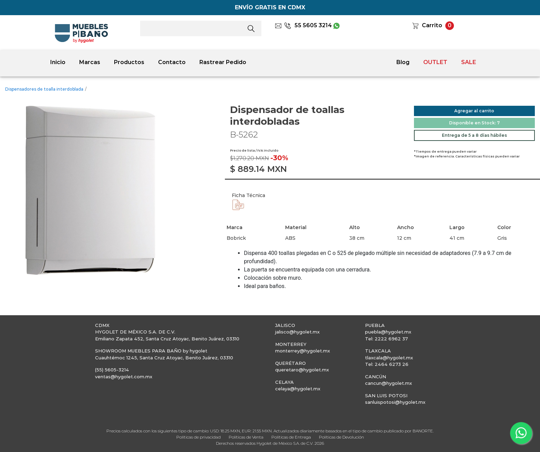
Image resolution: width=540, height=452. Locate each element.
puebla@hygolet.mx (388, 332)
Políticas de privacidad (198, 437)
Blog (402, 62)
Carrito (432, 25)
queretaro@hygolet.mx (302, 369)
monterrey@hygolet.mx (302, 350)
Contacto (172, 62)
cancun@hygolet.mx (388, 383)
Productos (129, 62)
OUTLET (435, 62)
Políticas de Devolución (341, 437)
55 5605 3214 (308, 25)
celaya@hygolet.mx (297, 388)
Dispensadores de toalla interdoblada (44, 89)
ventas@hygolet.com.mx (123, 376)
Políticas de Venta (246, 437)
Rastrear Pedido (222, 62)
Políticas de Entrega (291, 437)
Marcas (89, 62)
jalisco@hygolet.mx (297, 332)
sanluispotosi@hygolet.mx (395, 402)
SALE (468, 62)
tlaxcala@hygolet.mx (389, 357)
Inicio (57, 62)
